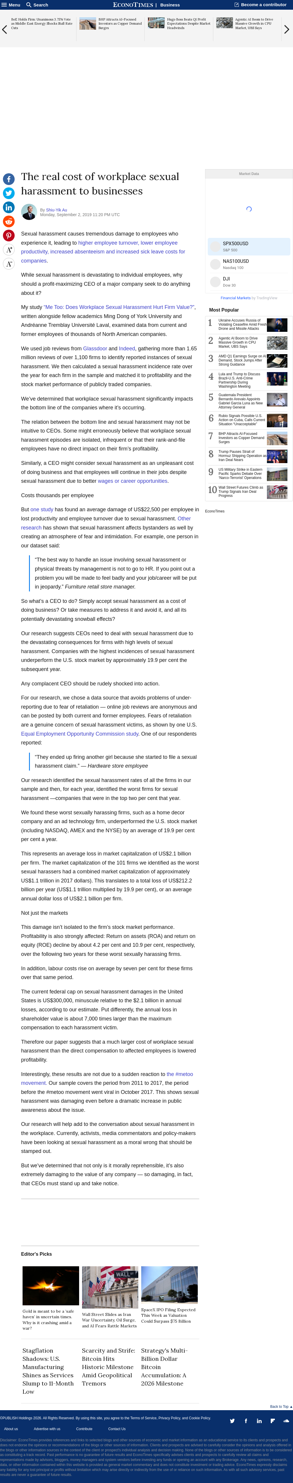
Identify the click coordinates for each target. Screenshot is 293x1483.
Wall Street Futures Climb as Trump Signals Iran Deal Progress (241, 491)
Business (170, 4)
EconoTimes (214, 511)
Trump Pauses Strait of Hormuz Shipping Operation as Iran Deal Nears (243, 456)
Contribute (84, 1429)
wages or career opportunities (132, 481)
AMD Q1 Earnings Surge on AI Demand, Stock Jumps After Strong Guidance (242, 360)
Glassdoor (95, 349)
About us (11, 1429)
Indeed (127, 349)
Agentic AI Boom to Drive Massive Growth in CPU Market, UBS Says (238, 342)
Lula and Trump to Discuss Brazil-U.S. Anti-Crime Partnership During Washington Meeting (239, 380)
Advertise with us (47, 1429)
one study (41, 509)
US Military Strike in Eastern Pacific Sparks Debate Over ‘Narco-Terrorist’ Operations (240, 474)
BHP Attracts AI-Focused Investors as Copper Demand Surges (241, 438)
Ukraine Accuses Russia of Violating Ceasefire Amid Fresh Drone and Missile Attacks (243, 324)
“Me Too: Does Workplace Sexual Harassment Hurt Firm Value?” (119, 307)
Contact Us (116, 1429)
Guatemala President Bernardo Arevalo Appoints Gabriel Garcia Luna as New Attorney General (241, 401)
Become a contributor (264, 4)
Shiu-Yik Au (56, 210)
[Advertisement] (146, 124)
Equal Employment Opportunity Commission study (79, 734)
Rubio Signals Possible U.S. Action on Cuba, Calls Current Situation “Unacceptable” (242, 420)
